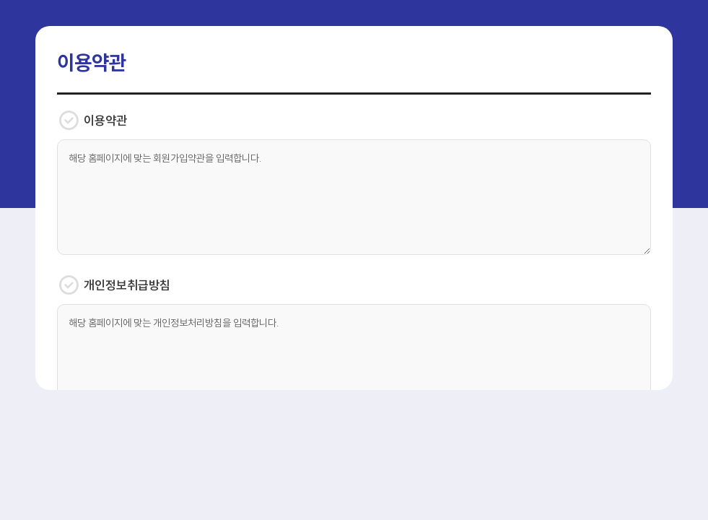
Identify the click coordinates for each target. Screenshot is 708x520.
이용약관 (92, 120)
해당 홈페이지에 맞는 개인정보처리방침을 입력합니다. (354, 362)
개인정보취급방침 (113, 285)
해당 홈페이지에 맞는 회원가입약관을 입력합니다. (354, 197)
